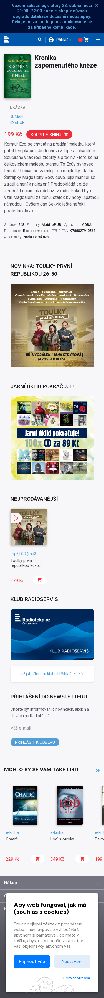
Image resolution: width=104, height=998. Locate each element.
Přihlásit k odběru (35, 742)
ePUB (17, 122)
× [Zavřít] (96, 6)
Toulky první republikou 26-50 (26, 563)
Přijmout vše (32, 961)
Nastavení (72, 961)
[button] (41, 40)
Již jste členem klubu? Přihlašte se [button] (52, 674)
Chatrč (12, 839)
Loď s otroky (62, 839)
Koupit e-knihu (50, 134)
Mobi (16, 117)
